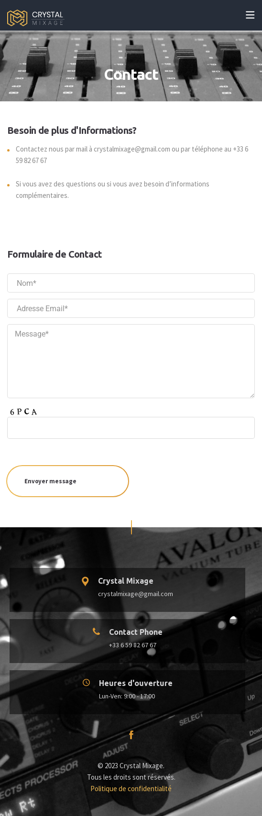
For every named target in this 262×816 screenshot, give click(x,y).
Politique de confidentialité (131, 788)
